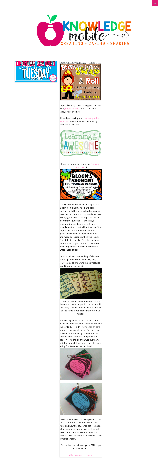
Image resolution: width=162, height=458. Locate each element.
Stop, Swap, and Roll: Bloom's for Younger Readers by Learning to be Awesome (80, 67)
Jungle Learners (72, 108)
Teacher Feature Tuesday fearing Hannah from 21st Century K (35, 67)
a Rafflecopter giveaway (81, 455)
